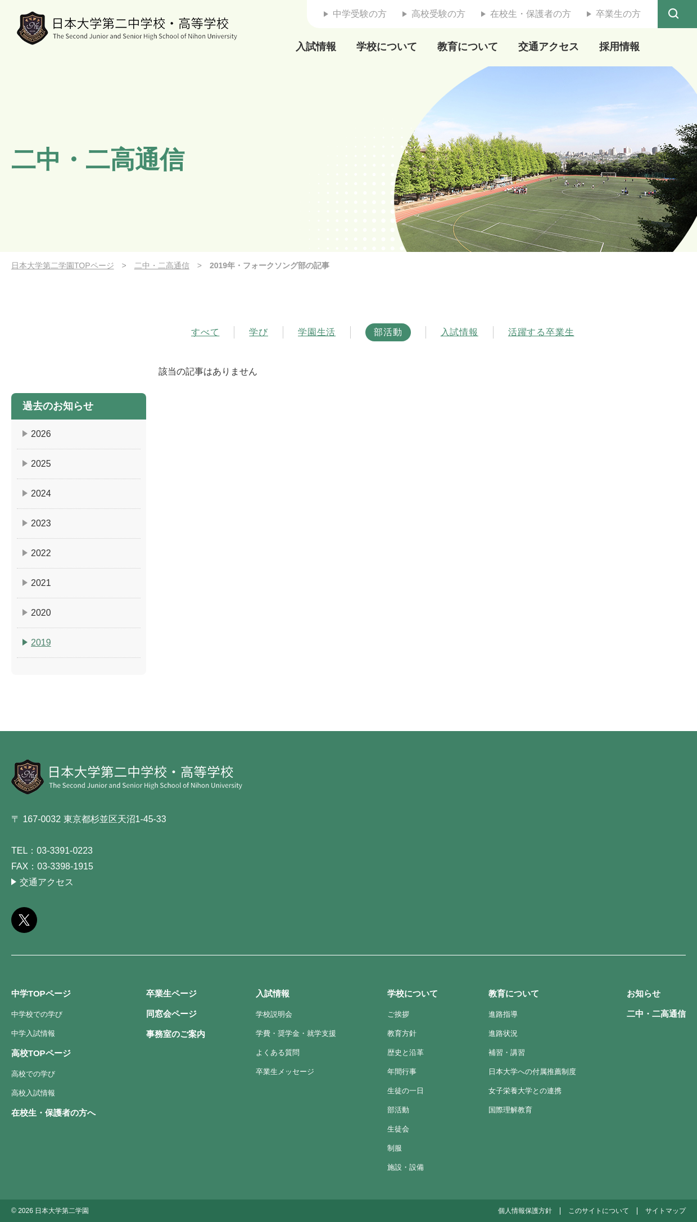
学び (258, 332)
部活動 (388, 332)
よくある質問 (278, 1052)
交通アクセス (548, 46)
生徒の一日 (405, 1090)
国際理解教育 (510, 1110)
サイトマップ (665, 1211)
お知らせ (643, 993)
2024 (41, 493)
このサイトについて (598, 1211)
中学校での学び (36, 1014)
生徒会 (398, 1129)
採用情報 (619, 46)
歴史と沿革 (405, 1052)
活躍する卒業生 (541, 332)
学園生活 (317, 332)
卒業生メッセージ (285, 1071)
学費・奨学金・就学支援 (296, 1033)
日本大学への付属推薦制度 (532, 1071)
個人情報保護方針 (525, 1211)
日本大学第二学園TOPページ (62, 265)
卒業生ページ (171, 993)
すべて (205, 332)
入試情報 (316, 46)
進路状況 (503, 1033)
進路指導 (503, 1014)
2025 (41, 463)
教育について (467, 46)
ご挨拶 (398, 1014)
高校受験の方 (438, 14)
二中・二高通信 (161, 265)
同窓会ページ (171, 1013)
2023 (41, 523)
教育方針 (402, 1033)
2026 (41, 434)
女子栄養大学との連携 (525, 1090)
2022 (41, 553)
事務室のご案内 (175, 1034)
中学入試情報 (33, 1033)
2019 (41, 642)
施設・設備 (405, 1167)
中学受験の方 (360, 14)
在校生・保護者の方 (530, 14)
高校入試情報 (33, 1093)
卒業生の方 (618, 14)
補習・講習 (506, 1052)
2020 (41, 612)
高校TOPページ (41, 1053)
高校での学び (33, 1074)
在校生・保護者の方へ (53, 1112)
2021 (41, 583)
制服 (394, 1148)
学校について (386, 46)
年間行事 (402, 1071)
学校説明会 (274, 1014)
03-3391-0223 (65, 850)
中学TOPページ (41, 993)
